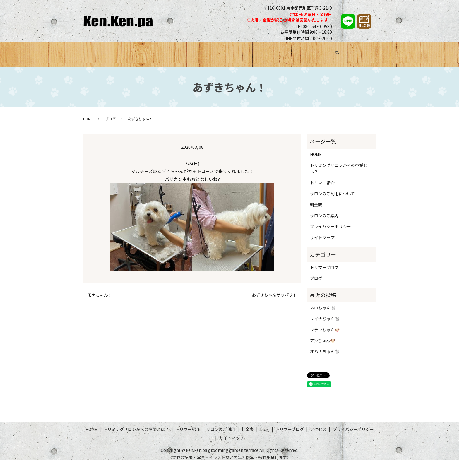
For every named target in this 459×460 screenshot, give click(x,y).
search (369, 52)
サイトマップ (322, 232)
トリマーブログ (318, 51)
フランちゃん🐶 (325, 324)
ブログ (290, 51)
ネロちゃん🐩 (322, 302)
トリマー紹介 (205, 51)
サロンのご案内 (324, 210)
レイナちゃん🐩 (325, 313)
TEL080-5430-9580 (313, 26)
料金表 (270, 51)
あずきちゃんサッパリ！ (274, 290)
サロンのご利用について (332, 188)
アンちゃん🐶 (322, 335)
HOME (98, 51)
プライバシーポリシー (330, 221)
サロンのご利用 (241, 51)
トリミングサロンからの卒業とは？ (148, 51)
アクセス (350, 51)
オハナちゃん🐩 (325, 346)
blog (264, 424)
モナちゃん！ (100, 290)
